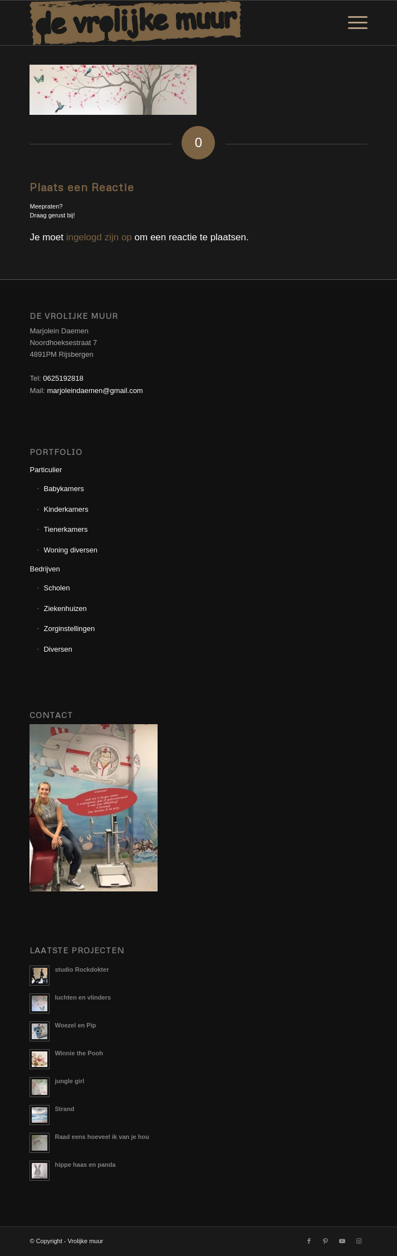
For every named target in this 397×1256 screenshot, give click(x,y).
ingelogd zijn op (99, 237)
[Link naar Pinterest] (325, 1241)
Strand (64, 1108)
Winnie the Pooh (78, 1053)
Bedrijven (45, 569)
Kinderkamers (65, 509)
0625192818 (63, 378)
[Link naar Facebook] (309, 1241)
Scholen (56, 588)
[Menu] (352, 23)
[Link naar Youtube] (342, 1241)
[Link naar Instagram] (359, 1241)
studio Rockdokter (82, 969)
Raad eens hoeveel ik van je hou (102, 1136)
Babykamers (63, 488)
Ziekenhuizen (64, 608)
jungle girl (69, 1081)
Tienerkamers (65, 529)
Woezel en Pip (75, 1025)
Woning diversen (70, 550)
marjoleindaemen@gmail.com (95, 390)
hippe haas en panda (85, 1164)
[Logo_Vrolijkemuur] (165, 23)
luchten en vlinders (83, 997)
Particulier (46, 469)
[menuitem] (352, 23)
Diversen (57, 649)
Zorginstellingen (69, 628)
